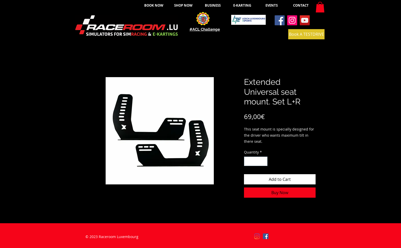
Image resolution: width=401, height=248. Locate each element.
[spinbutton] (255, 161)
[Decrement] (248, 161)
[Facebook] (280, 20)
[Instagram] (292, 20)
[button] (320, 7)
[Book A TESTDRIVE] (306, 34)
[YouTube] (305, 20)
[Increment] (263, 161)
